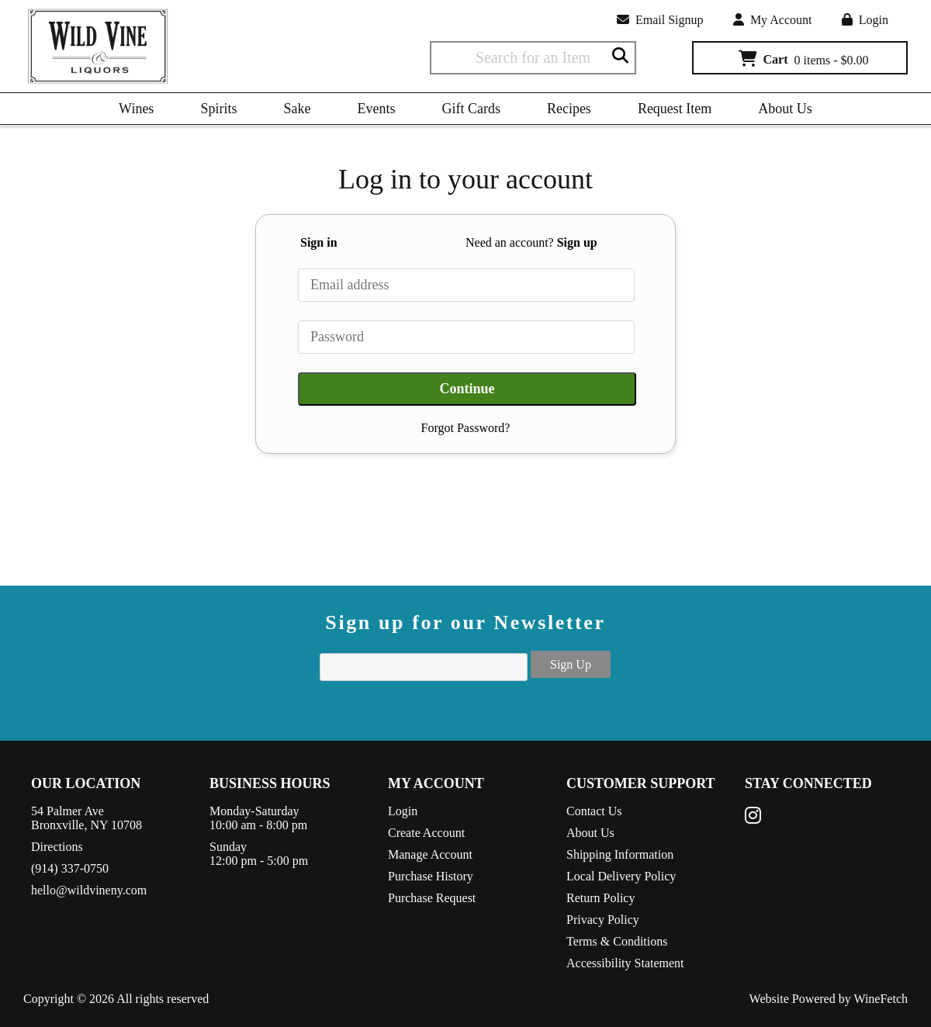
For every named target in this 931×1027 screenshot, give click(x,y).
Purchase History (430, 876)
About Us (780, 111)
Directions (57, 846)
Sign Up (570, 664)
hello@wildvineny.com (89, 890)
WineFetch (880, 998)
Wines (131, 111)
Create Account (426, 832)
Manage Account (430, 854)
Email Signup (660, 19)
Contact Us (594, 811)
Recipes (564, 111)
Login (865, 19)
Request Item (674, 108)
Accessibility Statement (625, 963)
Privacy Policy (602, 919)
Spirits (213, 111)
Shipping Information (619, 854)
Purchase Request (432, 897)
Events (376, 108)
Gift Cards (470, 108)
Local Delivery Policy (621, 876)
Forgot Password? (465, 427)
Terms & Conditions (616, 941)
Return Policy (600, 897)
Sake (296, 108)
